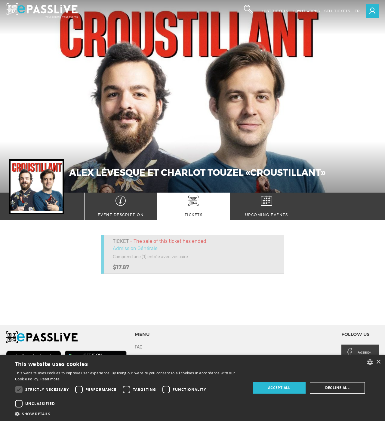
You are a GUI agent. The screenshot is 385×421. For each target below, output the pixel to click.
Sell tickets (337, 11)
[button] (129, 413)
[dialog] (192, 388)
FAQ (138, 347)
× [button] (378, 362)
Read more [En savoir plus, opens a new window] (50, 379)
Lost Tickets (275, 11)
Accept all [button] (279, 387)
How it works (306, 11)
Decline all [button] (337, 387)
